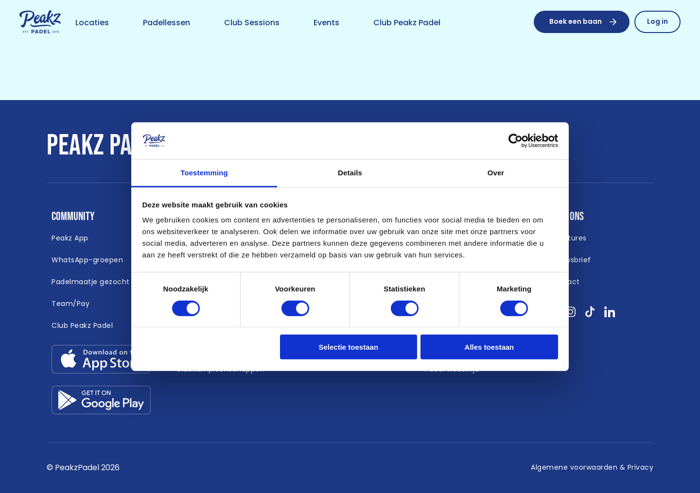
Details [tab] (350, 173)
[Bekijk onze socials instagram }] (570, 315)
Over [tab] (496, 173)
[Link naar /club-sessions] (252, 23)
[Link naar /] (40, 22)
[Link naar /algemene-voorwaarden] (592, 467)
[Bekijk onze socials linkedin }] (609, 315)
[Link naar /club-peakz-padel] (406, 23)
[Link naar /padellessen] (166, 23)
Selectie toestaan (349, 347)
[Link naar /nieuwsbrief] (570, 260)
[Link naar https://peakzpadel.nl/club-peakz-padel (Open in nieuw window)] (82, 326)
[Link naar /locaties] (92, 23)
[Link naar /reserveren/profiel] (657, 22)
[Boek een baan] (582, 22)
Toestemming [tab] (204, 173)
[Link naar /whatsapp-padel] (87, 260)
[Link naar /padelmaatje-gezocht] (91, 282)
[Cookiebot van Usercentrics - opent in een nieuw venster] (515, 141)
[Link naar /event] (326, 23)
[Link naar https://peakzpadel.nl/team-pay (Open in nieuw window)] (70, 304)
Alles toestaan (489, 347)
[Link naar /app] (70, 238)
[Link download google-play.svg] (101, 402)
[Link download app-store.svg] (101, 361)
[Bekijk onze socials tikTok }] (590, 315)
